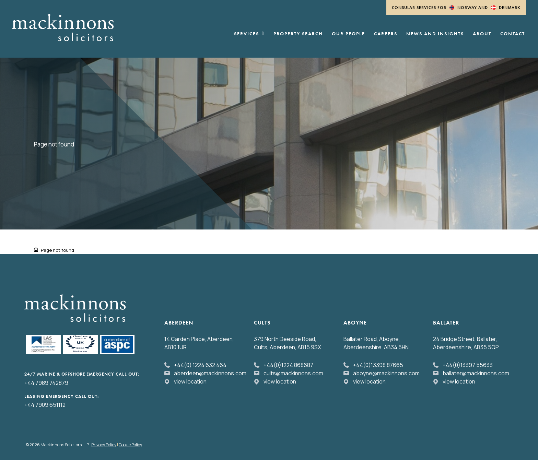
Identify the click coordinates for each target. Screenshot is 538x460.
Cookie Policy (130, 445)
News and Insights (435, 34)
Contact (512, 34)
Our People (348, 34)
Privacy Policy (103, 445)
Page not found (57, 250)
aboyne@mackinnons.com (386, 373)
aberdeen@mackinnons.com (210, 373)
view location (190, 381)
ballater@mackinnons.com (476, 373)
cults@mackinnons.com (293, 373)
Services (249, 34)
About (482, 34)
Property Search (298, 34)
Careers (385, 34)
